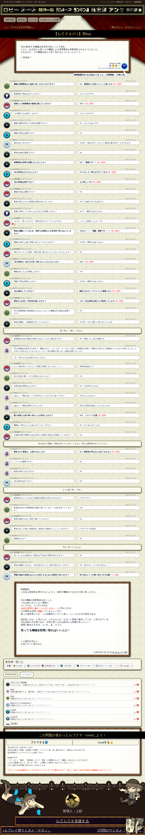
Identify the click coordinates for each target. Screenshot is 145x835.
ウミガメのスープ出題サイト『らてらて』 (18, 2)
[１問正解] (22, 682)
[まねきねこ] (26, 703)
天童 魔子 (16, 101)
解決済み (21, 20)
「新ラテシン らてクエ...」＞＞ (125, 27)
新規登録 (137, 2)
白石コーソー (17, 140)
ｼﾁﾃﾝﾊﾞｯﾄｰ (16, 120)
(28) (15, 396)
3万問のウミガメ (119, 830)
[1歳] (119, 63)
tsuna (15, 345)
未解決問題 (9, 20)
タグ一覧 (32, 20)
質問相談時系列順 (10, 674)
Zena (14, 81)
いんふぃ (113, 63)
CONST (15, 110)
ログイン (128, 2)
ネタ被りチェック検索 (49, 20)
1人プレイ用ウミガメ (27, 830)
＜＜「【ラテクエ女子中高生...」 (19, 27)
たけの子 (16, 91)
